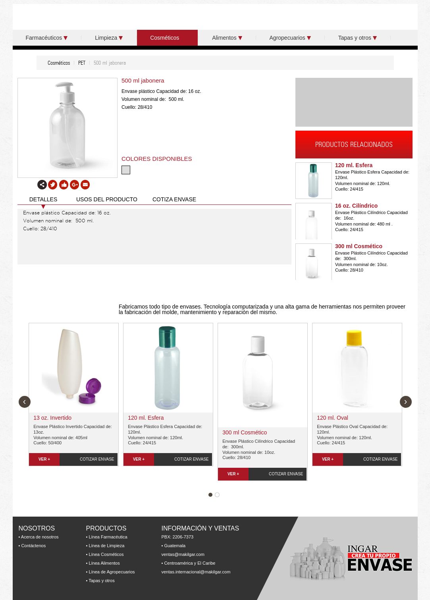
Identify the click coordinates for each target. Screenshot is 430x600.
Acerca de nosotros (40, 536)
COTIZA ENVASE (174, 199)
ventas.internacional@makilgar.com (196, 571)
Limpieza (109, 38)
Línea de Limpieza (106, 545)
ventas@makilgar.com (183, 554)
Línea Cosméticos (106, 554)
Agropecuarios (290, 38)
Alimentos (227, 38)
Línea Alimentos (104, 563)
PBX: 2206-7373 (178, 536)
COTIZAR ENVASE (97, 459)
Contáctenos (33, 545)
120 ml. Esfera (353, 165)
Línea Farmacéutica (108, 536)
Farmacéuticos (47, 38)
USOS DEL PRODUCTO (106, 199)
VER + (44, 459)
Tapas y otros (357, 38)
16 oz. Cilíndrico (356, 206)
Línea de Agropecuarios (112, 571)
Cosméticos (167, 38)
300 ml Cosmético (358, 246)
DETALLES (43, 199)
